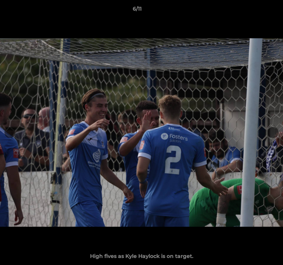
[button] (256, 10)
